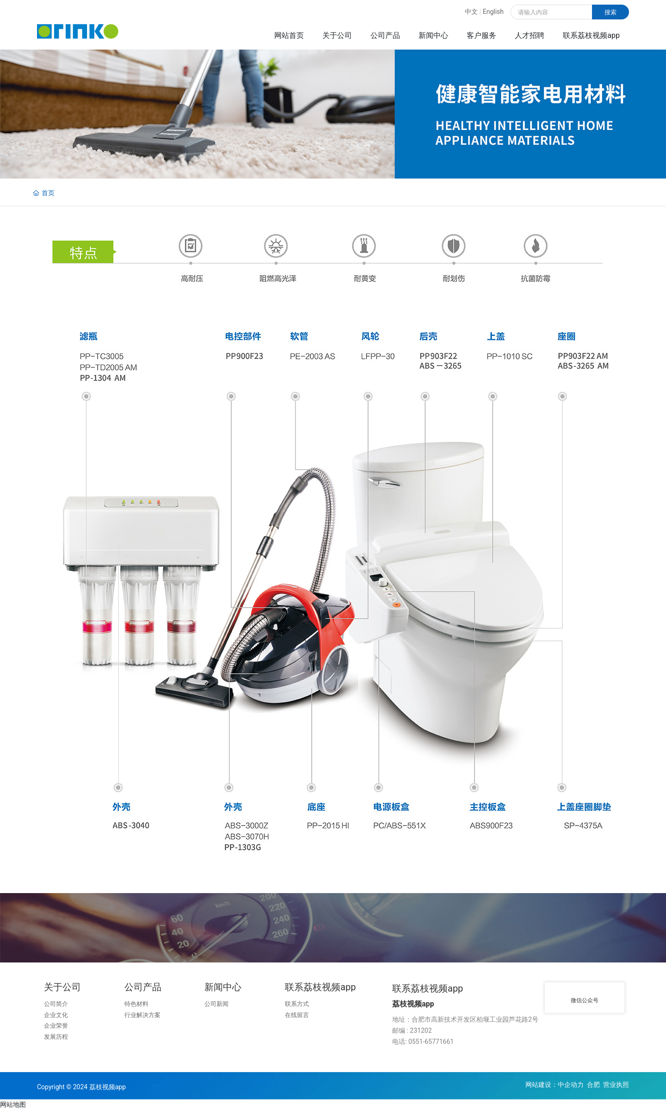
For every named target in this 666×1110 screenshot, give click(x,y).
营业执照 (616, 1084)
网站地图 (13, 1104)
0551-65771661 (431, 1041)
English (493, 11)
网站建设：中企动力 (554, 1084)
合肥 (593, 1084)
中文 (471, 11)
